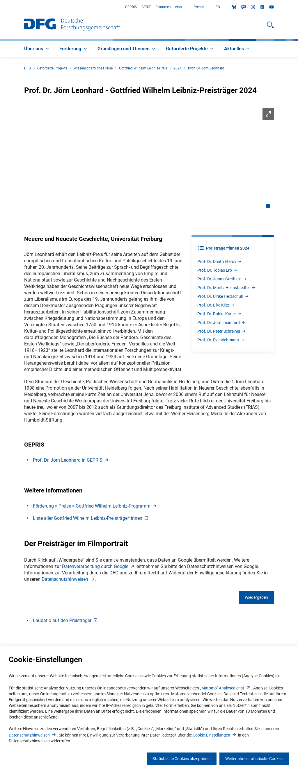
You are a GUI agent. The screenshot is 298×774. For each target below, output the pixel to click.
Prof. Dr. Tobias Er (217, 270)
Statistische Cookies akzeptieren (181, 758)
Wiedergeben (256, 597)
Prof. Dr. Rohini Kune (219, 313)
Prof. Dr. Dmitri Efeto (219, 261)
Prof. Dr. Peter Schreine (221, 331)
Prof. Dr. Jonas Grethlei (222, 279)
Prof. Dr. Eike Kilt (216, 305)
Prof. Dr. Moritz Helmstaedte (226, 287)
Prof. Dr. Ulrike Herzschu (223, 296)
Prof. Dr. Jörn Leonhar (221, 322)
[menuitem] (37, 49)
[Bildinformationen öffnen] (268, 206)
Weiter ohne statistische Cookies (254, 758)
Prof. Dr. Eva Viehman (221, 340)
